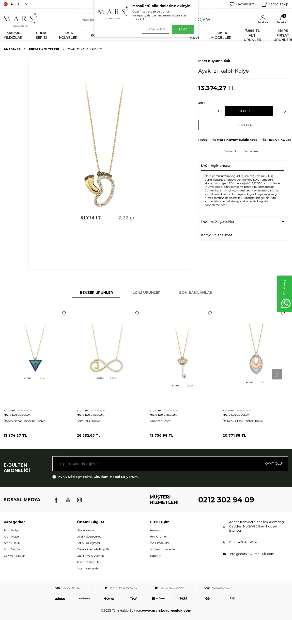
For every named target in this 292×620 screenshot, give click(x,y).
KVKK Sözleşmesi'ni (75, 477)
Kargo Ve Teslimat (216, 235)
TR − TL (15, 4)
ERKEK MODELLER (221, 35)
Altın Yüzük (12, 549)
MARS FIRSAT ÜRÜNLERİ (283, 35)
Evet (183, 29)
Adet (202, 103)
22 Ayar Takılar (14, 555)
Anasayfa (12, 49)
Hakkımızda (85, 530)
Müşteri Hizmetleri (163, 549)
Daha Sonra (154, 29)
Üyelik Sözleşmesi (89, 536)
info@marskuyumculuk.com (252, 554)
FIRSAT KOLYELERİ (68, 35)
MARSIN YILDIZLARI (13, 35)
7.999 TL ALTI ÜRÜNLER (252, 35)
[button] (277, 374)
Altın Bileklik (12, 543)
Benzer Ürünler (96, 292)
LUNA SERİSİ (41, 35)
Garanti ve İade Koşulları (94, 549)
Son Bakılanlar (195, 292)
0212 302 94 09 (226, 499)
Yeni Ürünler (158, 536)
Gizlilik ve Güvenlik (90, 555)
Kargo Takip (275, 4)
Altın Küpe (11, 536)
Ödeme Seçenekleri (218, 221)
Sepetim (156, 555)
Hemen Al (245, 125)
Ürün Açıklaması (215, 165)
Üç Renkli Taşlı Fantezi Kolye (243, 421)
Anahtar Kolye (160, 421)
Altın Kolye (11, 530)
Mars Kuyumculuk (214, 61)
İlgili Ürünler (146, 292)
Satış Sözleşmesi (88, 543)
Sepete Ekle (249, 111)
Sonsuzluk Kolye (88, 421)
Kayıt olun (273, 463)
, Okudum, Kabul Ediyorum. (95, 477)
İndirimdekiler (159, 543)
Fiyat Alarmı (251, 151)
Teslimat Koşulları (89, 562)
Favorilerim (242, 4)
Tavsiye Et (230, 151)
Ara (204, 19)
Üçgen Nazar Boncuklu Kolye (24, 421)
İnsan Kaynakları (89, 568)
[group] (110, 164)
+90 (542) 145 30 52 (243, 542)
